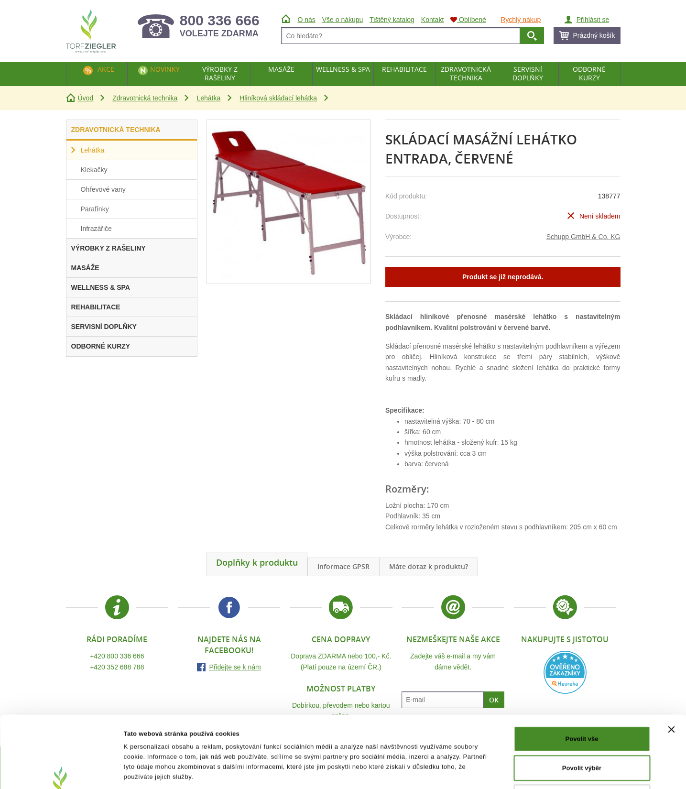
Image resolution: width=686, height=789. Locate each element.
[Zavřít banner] (671, 662)
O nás (307, 19)
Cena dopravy (341, 639)
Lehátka (208, 98)
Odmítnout (582, 729)
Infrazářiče (96, 228)
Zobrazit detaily (469, 771)
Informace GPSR (343, 566)
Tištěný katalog (392, 19)
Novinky (165, 69)
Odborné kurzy (589, 73)
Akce (106, 69)
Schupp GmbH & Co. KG (583, 237)
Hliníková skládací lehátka (278, 98)
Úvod (86, 98)
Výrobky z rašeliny (220, 73)
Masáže (281, 69)
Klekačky (94, 170)
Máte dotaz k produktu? (428, 566)
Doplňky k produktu (257, 562)
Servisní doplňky (527, 73)
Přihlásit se (593, 19)
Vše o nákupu (342, 19)
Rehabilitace (404, 69)
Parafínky (95, 209)
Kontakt (432, 19)
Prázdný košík (594, 35)
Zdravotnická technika (144, 98)
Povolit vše (581, 671)
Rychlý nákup (521, 19)
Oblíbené (468, 19)
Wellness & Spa (343, 69)
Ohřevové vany (103, 189)
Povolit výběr (581, 700)
